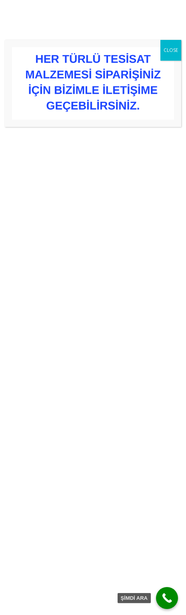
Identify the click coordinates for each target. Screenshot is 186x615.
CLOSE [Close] (171, 50)
